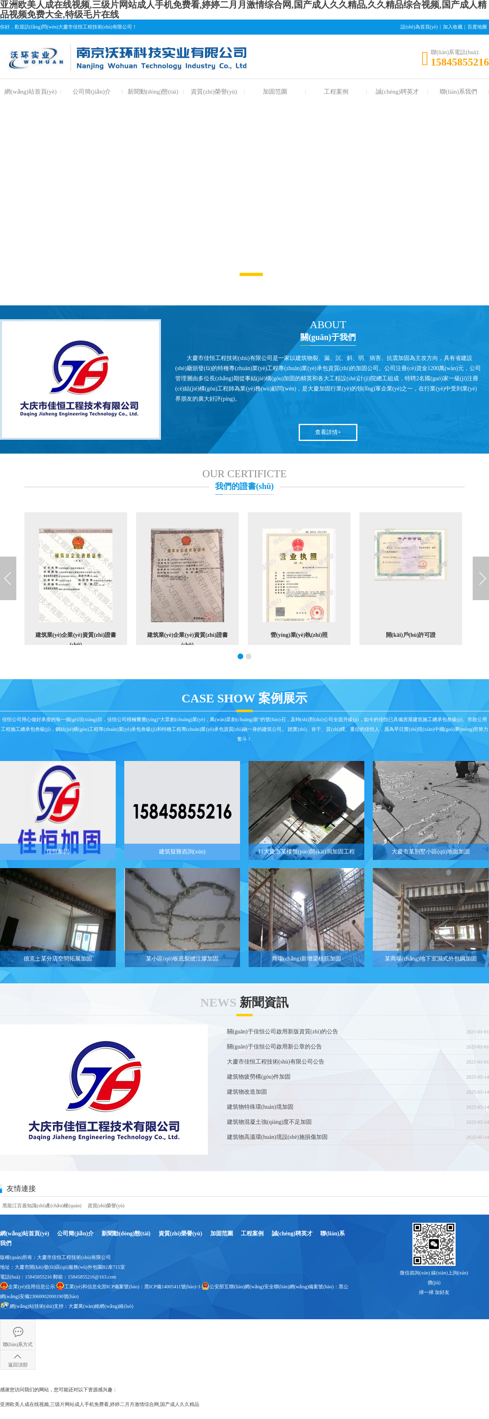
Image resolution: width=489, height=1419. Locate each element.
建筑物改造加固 (247, 1092)
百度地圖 (477, 27)
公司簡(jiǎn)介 (92, 91)
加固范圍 (275, 91)
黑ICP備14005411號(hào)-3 (172, 1287)
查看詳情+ (328, 432)
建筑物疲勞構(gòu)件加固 (259, 1077)
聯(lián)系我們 (458, 91)
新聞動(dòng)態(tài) (153, 91)
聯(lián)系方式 (18, 1344)
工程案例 (336, 91)
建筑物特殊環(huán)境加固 (260, 1107)
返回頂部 (18, 1365)
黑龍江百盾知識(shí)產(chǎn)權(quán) (42, 1205)
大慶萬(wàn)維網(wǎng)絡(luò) (100, 1306)
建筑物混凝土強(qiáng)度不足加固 (269, 1122)
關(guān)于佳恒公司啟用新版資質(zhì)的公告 (282, 1032)
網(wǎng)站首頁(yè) (30, 91)
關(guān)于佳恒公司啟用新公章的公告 (274, 1047)
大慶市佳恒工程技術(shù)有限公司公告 (275, 1062)
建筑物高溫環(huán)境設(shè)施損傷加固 (277, 1137)
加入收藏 (453, 27)
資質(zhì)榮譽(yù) (214, 91)
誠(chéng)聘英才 (397, 91)
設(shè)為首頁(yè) (419, 27)
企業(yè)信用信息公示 (31, 1287)
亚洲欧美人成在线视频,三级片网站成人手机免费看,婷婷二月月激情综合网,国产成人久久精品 (99, 1404)
